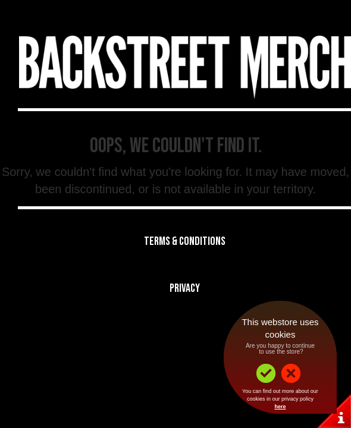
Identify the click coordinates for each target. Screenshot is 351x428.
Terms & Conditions (184, 241)
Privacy (185, 288)
